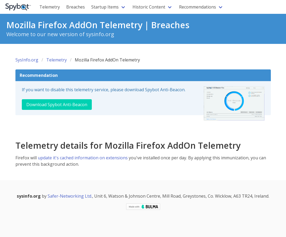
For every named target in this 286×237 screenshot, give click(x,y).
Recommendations (197, 7)
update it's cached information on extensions (83, 158)
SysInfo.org (26, 60)
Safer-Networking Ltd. (70, 196)
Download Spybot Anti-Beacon (56, 104)
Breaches (75, 7)
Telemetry (49, 7)
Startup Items (105, 7)
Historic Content (148, 7)
